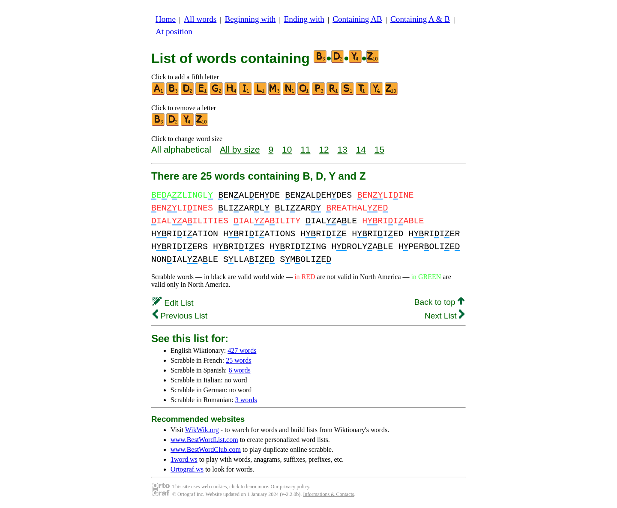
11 (305, 149)
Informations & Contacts (328, 494)
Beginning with (250, 19)
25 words (238, 360)
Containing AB (357, 19)
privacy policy (294, 487)
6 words (240, 370)
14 (361, 149)
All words (200, 19)
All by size (240, 149)
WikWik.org (202, 429)
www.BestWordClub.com (206, 449)
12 (324, 149)
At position (174, 31)
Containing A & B (420, 19)
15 (379, 149)
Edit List (173, 302)
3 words (246, 399)
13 (342, 149)
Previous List (180, 315)
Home (166, 19)
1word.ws (184, 459)
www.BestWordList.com (204, 439)
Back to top (439, 302)
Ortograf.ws (187, 469)
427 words (242, 350)
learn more (257, 487)
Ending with (304, 19)
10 (287, 149)
